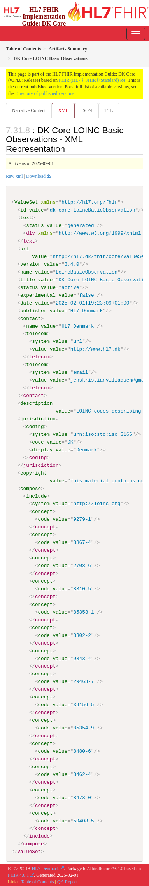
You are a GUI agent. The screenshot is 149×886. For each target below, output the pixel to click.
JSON (86, 110)
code (38, 441)
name (26, 271)
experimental (38, 295)
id (23, 209)
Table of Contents (37, 881)
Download (36, 176)
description (36, 403)
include (36, 495)
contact (30, 318)
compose (30, 488)
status (35, 225)
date (26, 302)
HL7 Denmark (45, 868)
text (26, 217)
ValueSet (26, 202)
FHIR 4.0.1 (18, 874)
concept (42, 511)
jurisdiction (38, 418)
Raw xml (14, 176)
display (42, 449)
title (27, 279)
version (30, 264)
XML (63, 110)
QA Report (67, 881)
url (24, 248)
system (40, 341)
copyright (33, 472)
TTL (109, 110)
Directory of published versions (44, 93)
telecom (36, 333)
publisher (33, 310)
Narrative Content (29, 110)
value (36, 209)
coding (35, 426)
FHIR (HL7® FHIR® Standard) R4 (92, 80)
